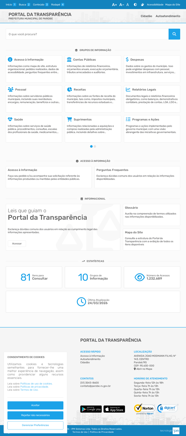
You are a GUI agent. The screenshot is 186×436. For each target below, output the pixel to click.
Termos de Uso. (29, 389)
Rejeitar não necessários (35, 415)
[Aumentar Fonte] (114, 4)
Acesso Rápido (90, 351)
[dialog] (35, 392)
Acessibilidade (155, 4)
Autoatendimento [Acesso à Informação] (90, 359)
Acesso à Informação (92, 355)
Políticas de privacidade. (34, 386)
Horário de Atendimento (150, 378)
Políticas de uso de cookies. (36, 383)
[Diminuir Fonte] (121, 4)
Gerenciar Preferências (35, 425)
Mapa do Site (172, 4)
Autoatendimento (168, 16)
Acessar (17, 243)
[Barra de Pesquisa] (87, 34)
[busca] (24, 4)
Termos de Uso (80, 432)
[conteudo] (40, 4)
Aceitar (35, 405)
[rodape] (57, 4)
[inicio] (11, 4)
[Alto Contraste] (135, 4)
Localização (143, 351)
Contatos (87, 378)
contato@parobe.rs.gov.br (95, 386)
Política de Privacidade (102, 432)
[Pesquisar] (174, 34)
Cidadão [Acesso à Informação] (85, 362)
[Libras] (142, 4)
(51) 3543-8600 (89, 382)
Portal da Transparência (40, 14)
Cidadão (146, 16)
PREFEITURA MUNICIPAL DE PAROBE (31, 18)
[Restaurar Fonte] (128, 4)
